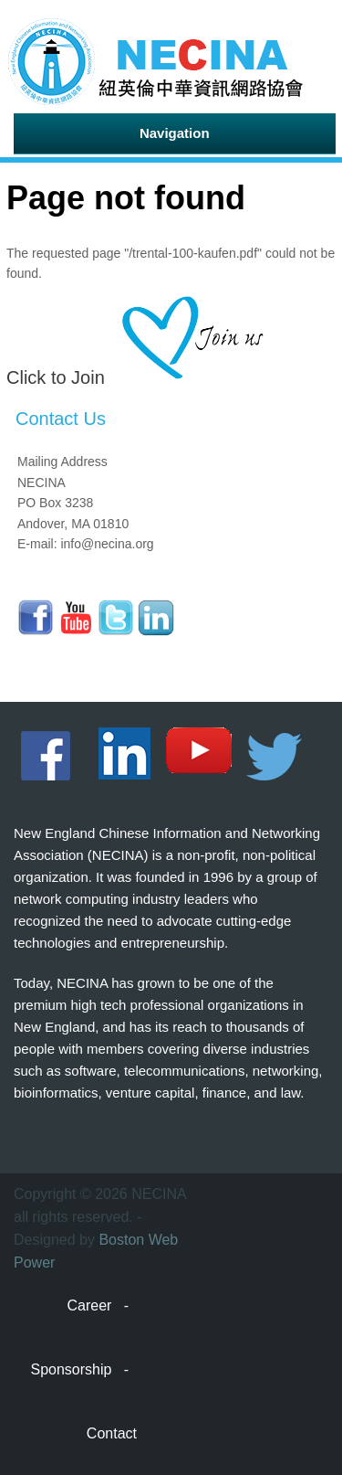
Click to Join (55, 377)
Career (89, 1305)
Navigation (175, 133)
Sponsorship (70, 1369)
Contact (112, 1433)
